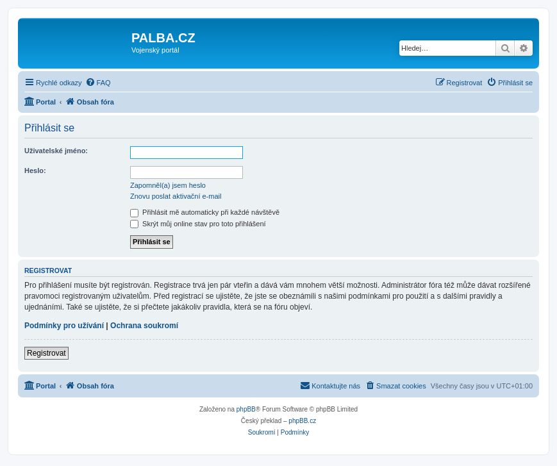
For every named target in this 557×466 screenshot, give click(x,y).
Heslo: (35, 170)
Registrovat (46, 353)
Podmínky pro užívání (64, 325)
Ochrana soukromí (144, 325)
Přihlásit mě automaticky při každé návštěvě (204, 212)
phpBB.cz (302, 420)
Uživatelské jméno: (56, 150)
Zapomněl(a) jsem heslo (168, 185)
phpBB (246, 409)
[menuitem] (98, 82)
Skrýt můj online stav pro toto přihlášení (198, 224)
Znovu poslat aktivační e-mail (175, 196)
